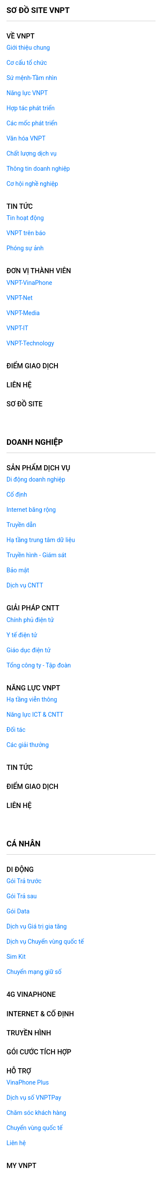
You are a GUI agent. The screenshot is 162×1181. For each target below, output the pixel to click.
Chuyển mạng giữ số (33, 971)
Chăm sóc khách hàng (36, 1112)
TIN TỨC (19, 767)
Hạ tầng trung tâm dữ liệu (40, 539)
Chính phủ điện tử (30, 619)
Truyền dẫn (21, 524)
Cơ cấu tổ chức (26, 62)
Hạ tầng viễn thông (31, 699)
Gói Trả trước (23, 881)
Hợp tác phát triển (30, 108)
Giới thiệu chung (28, 47)
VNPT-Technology (30, 343)
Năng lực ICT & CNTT (35, 714)
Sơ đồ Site (24, 404)
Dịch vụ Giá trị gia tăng (36, 926)
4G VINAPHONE (31, 994)
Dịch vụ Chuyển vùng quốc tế (45, 941)
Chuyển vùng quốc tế (34, 1127)
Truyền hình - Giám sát (36, 555)
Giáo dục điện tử (28, 650)
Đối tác (15, 729)
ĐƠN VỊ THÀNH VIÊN (38, 271)
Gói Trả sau (21, 896)
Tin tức (19, 206)
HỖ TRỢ (18, 1071)
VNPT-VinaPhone (29, 282)
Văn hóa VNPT (25, 138)
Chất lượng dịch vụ (31, 153)
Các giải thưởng (27, 744)
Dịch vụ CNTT (24, 585)
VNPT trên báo (26, 233)
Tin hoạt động (25, 217)
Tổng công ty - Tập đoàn (38, 665)
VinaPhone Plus (27, 1082)
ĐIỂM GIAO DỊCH (32, 366)
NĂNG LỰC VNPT (33, 688)
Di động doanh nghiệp (35, 479)
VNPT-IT (17, 328)
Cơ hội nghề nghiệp (32, 183)
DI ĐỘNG (20, 869)
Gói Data (17, 911)
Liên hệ (16, 1143)
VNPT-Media (23, 313)
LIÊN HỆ (19, 385)
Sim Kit (15, 956)
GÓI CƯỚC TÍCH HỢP (38, 1052)
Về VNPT (20, 36)
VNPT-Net (19, 297)
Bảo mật (17, 570)
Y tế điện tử (21, 635)
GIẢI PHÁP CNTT (32, 608)
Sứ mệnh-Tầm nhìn (31, 77)
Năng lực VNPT (27, 92)
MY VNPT (21, 1166)
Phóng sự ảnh (25, 248)
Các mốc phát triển (31, 123)
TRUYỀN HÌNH (28, 1033)
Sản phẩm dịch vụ (38, 468)
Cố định (16, 494)
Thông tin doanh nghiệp (38, 168)
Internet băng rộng (31, 509)
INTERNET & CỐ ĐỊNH (40, 1014)
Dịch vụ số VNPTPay (33, 1097)
